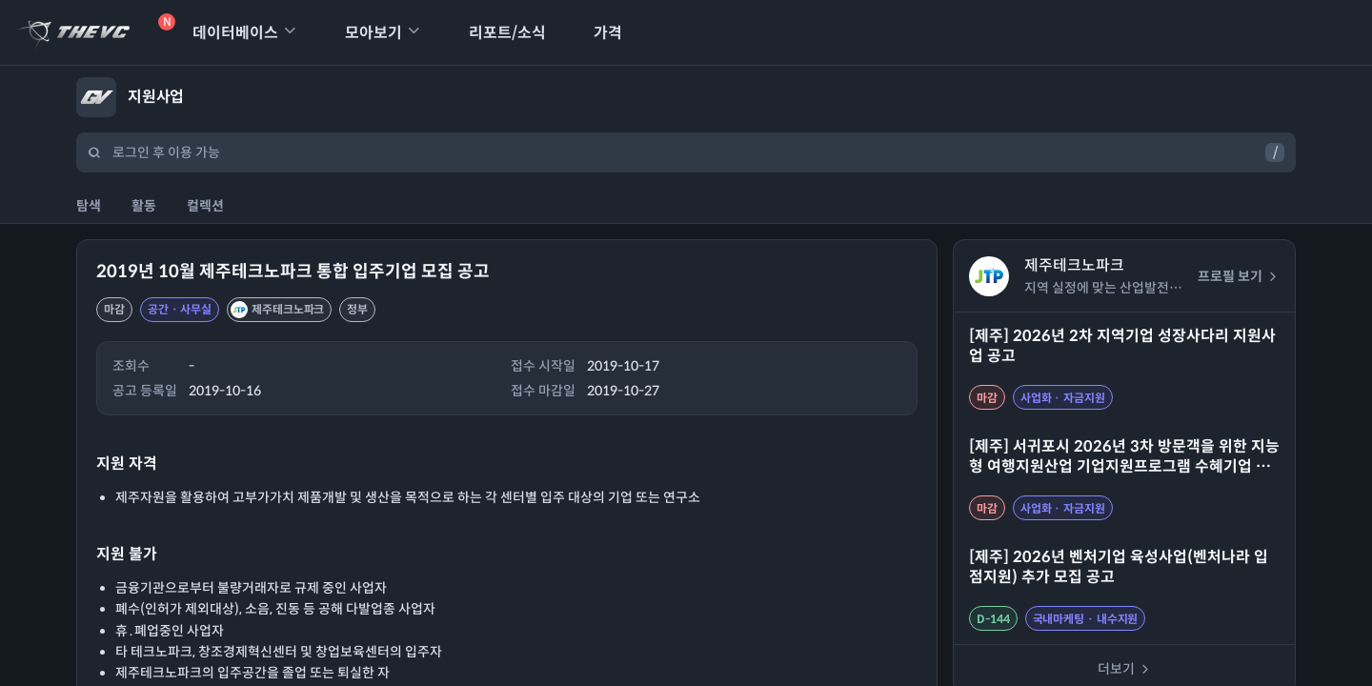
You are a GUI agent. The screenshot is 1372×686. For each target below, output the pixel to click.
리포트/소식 (495, 33)
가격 (595, 33)
